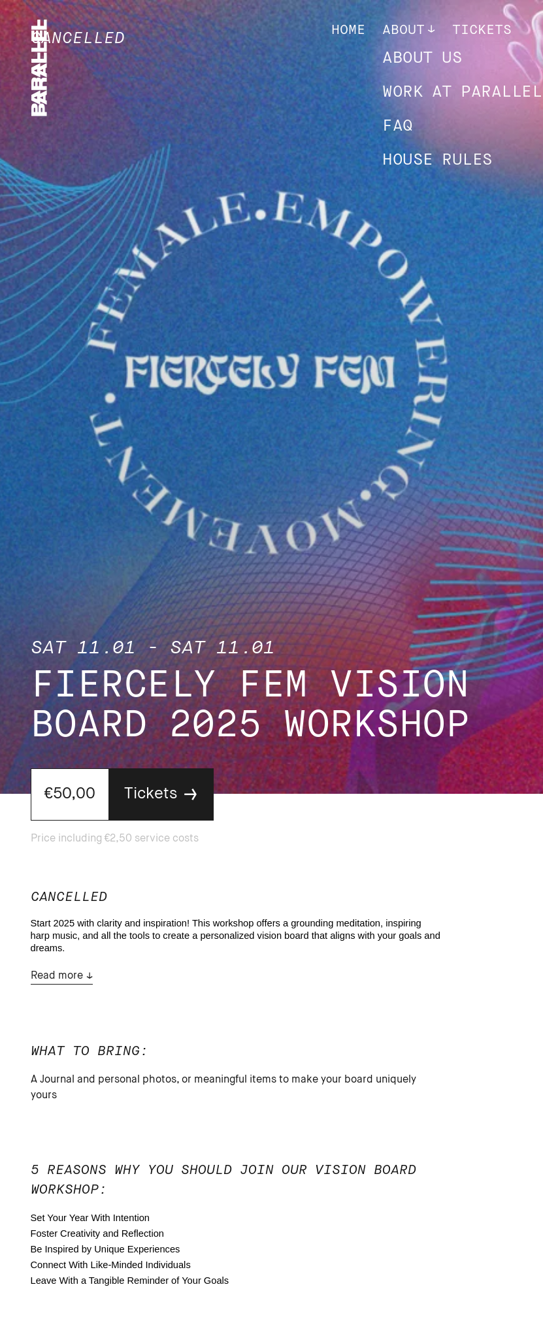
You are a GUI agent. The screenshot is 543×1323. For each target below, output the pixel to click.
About (403, 30)
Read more (57, 976)
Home (348, 30)
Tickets (482, 30)
